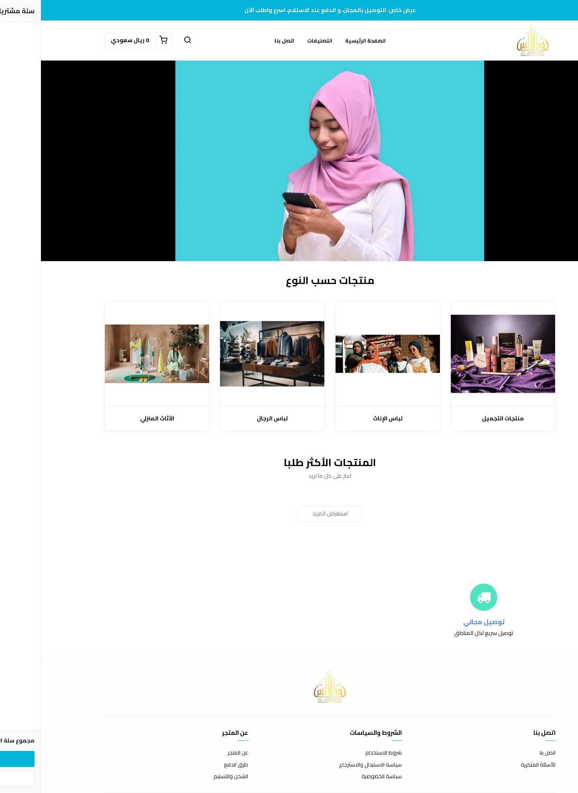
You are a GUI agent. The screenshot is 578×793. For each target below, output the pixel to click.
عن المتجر (197, 753)
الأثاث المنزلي (116, 418)
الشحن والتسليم (190, 777)
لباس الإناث (347, 418)
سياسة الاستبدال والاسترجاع (329, 765)
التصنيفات (278, 40)
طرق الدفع (195, 765)
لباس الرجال (231, 418)
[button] (146, 40)
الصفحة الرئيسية (324, 40)
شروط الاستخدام (342, 753)
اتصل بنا (243, 40)
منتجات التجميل (462, 418)
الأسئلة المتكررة (497, 765)
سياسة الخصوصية (341, 777)
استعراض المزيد (289, 513)
